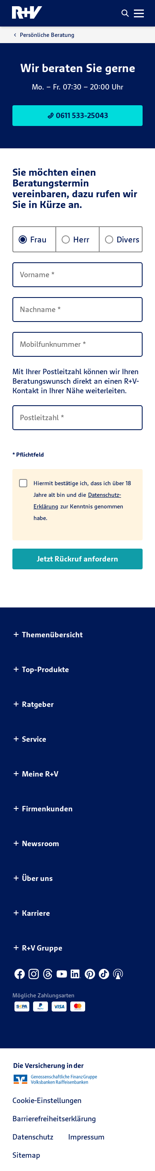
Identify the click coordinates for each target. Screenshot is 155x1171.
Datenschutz (32, 1137)
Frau (33, 239)
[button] (125, 13)
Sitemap (26, 1155)
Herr (75, 239)
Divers (122, 239)
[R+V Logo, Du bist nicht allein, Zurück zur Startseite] (27, 13)
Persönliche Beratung (43, 35)
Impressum (86, 1137)
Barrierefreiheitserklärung (54, 1118)
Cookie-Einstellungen (46, 1100)
